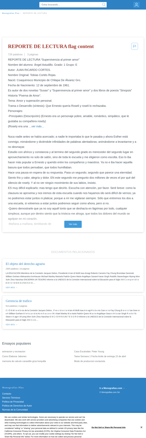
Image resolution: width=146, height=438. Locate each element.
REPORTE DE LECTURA (35, 13)
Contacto (6, 394)
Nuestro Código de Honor (15, 413)
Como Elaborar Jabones (14, 356)
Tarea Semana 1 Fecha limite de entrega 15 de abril (100, 356)
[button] (134, 47)
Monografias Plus (11, 13)
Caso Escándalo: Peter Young (89, 351)
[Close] (141, 434)
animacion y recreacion (13, 351)
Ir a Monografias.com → (112, 388)
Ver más (73, 224)
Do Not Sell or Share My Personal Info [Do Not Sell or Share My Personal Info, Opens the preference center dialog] (108, 434)
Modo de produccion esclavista (89, 361)
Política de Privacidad (13, 402)
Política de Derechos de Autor (17, 405)
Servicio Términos (11, 398)
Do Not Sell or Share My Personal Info (21, 417)
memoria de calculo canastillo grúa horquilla (24, 361)
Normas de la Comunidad (15, 409)
